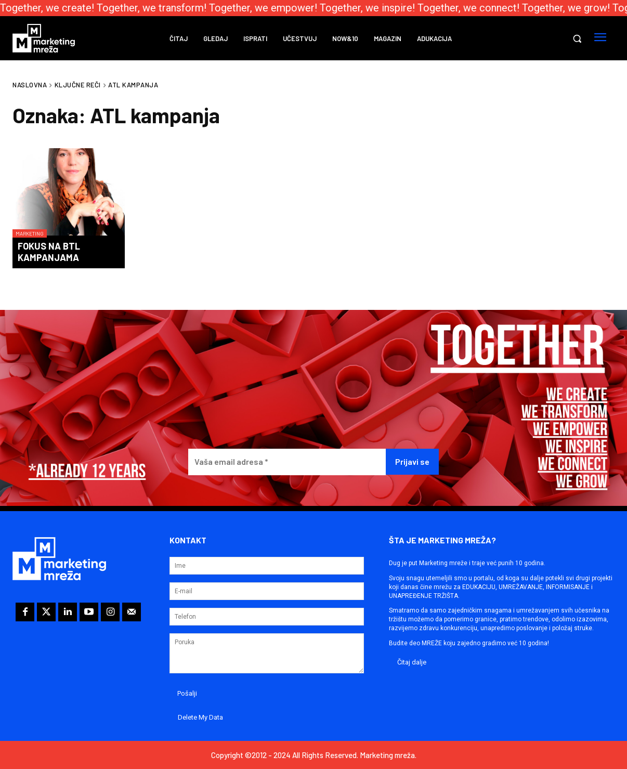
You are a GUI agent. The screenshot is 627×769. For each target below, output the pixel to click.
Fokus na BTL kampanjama (49, 251)
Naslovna (29, 85)
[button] (577, 38)
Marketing (30, 233)
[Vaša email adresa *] (287, 462)
